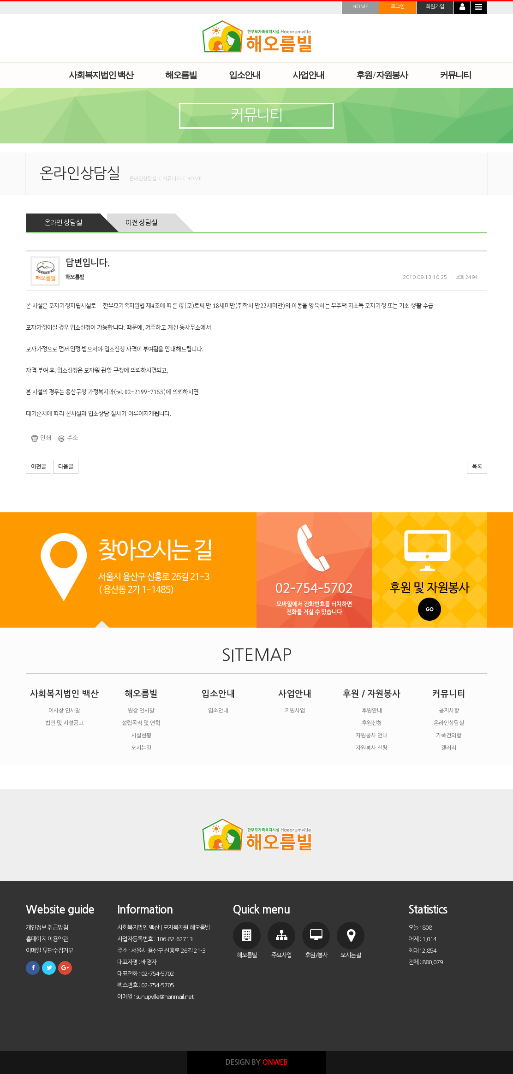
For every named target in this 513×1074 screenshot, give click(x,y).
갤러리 (448, 748)
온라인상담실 (449, 723)
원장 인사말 (141, 710)
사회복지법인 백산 (64, 693)
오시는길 (141, 748)
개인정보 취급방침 (47, 928)
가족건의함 (448, 735)
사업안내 (294, 693)
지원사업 (295, 710)
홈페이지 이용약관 (47, 939)
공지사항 (449, 710)
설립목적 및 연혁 (141, 723)
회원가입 (435, 6)
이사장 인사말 (64, 710)
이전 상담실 (141, 222)
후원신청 (372, 723)
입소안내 (218, 693)
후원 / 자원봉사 (371, 693)
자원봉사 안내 (372, 735)
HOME (360, 6)
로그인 (398, 6)
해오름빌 (141, 693)
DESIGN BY (257, 1062)
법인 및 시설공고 (64, 723)
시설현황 (141, 735)
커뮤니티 (448, 693)
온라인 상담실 (63, 222)
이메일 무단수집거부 (49, 951)
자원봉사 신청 (372, 748)
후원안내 (372, 710)
